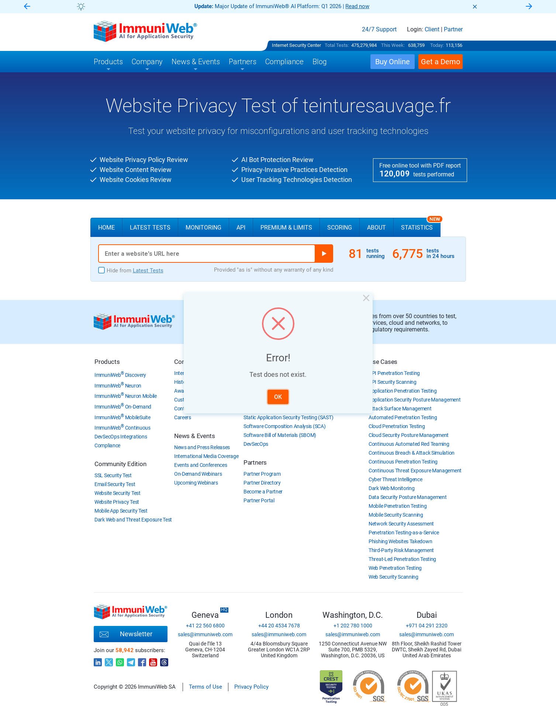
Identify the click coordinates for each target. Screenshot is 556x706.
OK (278, 395)
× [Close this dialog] (364, 301)
